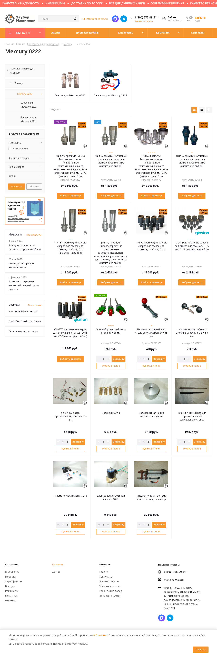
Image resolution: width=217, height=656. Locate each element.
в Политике (100, 635)
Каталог (57, 564)
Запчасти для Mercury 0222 (110, 95)
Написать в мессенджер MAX (115, 18)
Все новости (33, 235)
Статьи (103, 571)
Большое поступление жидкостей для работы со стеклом (23, 285)
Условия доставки (110, 586)
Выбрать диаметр (70, 195)
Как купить (105, 576)
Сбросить (34, 186)
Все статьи (34, 305)
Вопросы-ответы (109, 595)
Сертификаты (13, 581)
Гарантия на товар (110, 590)
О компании (12, 571)
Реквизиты (11, 590)
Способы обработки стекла (24, 321)
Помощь (105, 564)
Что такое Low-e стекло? (23, 311)
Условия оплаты (109, 581)
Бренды (10, 586)
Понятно (200, 649)
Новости (10, 576)
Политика (11, 595)
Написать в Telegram (123, 18)
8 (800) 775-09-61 (145, 17)
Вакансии (10, 600)
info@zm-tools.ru (97, 19)
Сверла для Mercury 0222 (70, 95)
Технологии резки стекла (23, 331)
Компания (11, 564)
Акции (56, 571)
